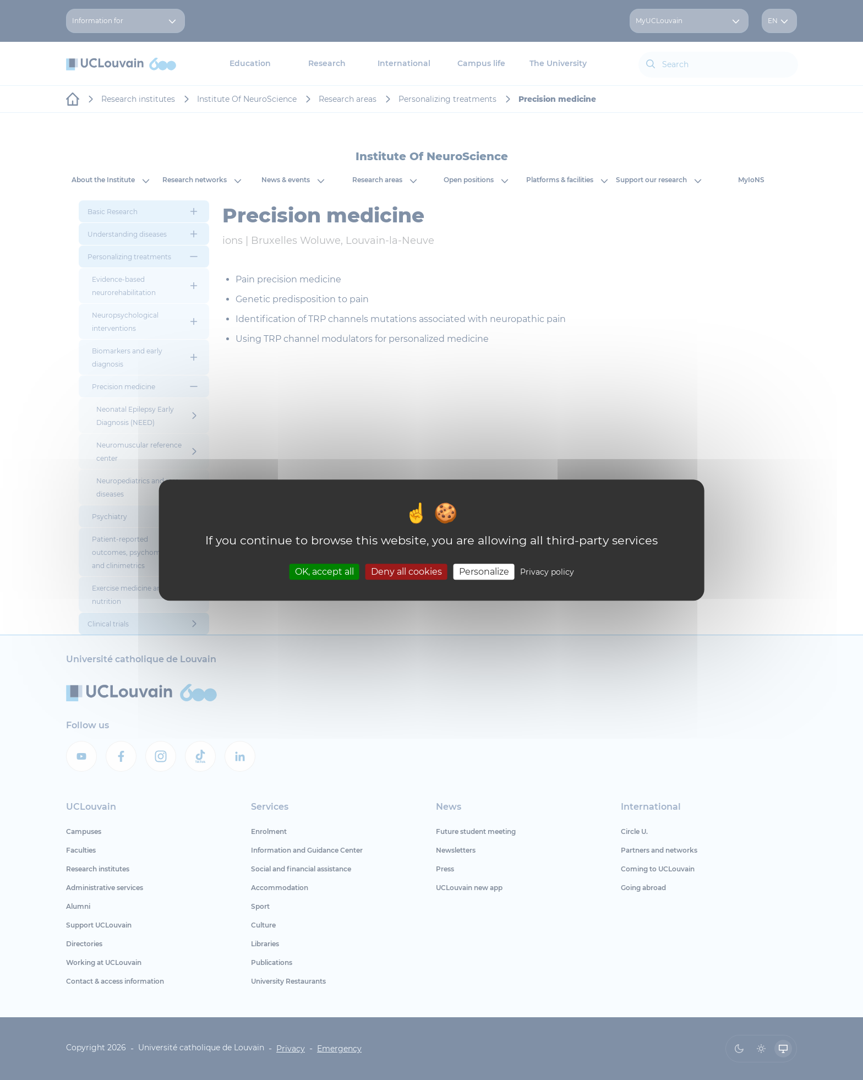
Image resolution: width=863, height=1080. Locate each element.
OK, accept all (324, 571)
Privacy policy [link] (547, 572)
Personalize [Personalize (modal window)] (484, 571)
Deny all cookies (406, 571)
